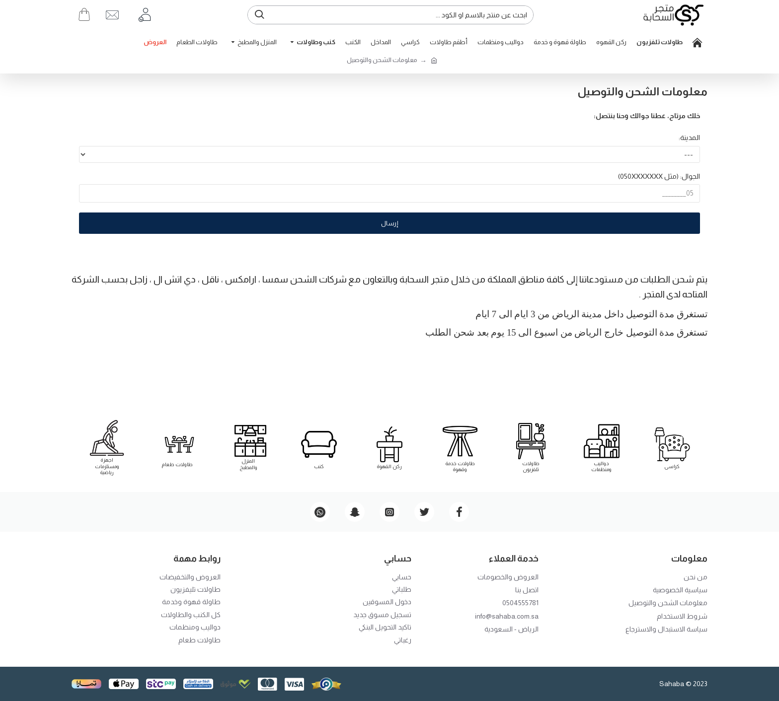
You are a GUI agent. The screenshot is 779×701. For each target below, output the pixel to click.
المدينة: (689, 137)
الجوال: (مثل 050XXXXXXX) (659, 177)
